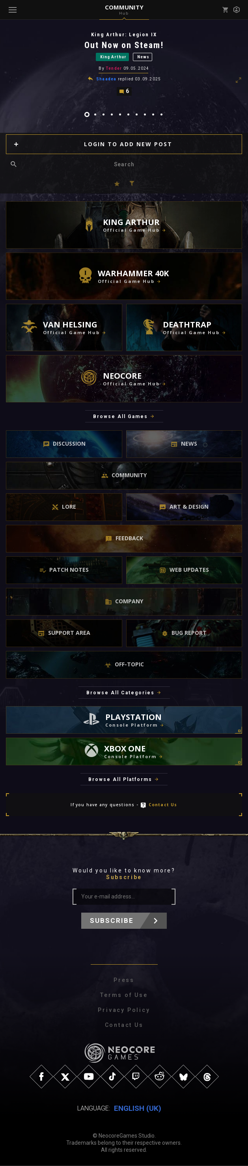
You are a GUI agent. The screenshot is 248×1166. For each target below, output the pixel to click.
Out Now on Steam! (124, 45)
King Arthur (113, 57)
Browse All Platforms (120, 780)
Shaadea (106, 80)
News (143, 57)
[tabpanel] (124, 64)
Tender (114, 69)
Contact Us (163, 806)
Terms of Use (124, 996)
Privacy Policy (124, 1011)
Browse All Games (120, 417)
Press (124, 981)
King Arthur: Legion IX (124, 34)
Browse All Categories (120, 693)
